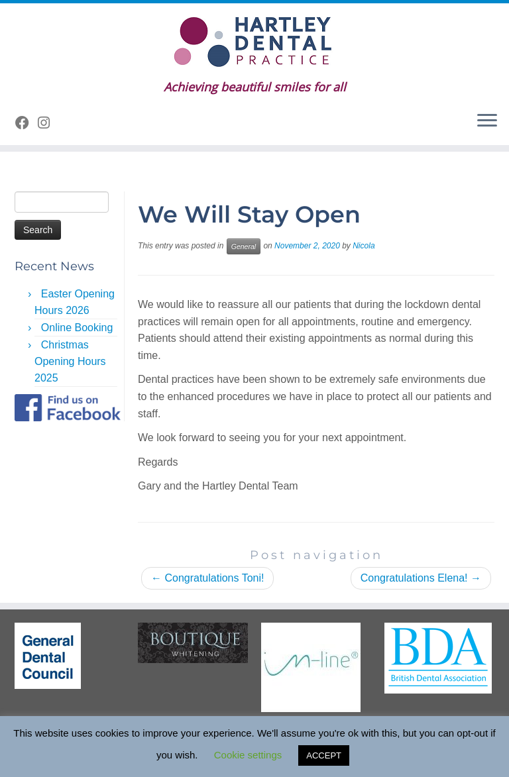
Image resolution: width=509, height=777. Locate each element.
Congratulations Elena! (421, 578)
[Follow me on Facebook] (26, 122)
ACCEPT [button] (323, 755)
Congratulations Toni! (207, 578)
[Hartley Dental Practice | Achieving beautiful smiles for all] (254, 42)
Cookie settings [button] (248, 754)
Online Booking (77, 327)
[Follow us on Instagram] (48, 122)
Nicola (363, 245)
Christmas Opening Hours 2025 (70, 361)
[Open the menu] (487, 121)
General (243, 246)
